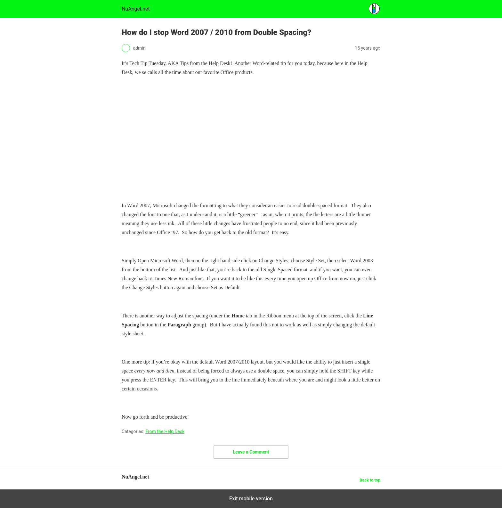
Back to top (370, 480)
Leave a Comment (251, 452)
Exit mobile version (251, 499)
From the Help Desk (164, 431)
